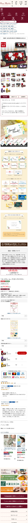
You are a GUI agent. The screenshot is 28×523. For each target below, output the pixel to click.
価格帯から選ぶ (6, 31)
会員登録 (13, 18)
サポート (14, 519)
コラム (16, 14)
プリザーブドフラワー (14, 23)
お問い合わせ (26, 3)
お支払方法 (14, 511)
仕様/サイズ (14, 96)
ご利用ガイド (16, 3)
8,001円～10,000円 (13, 31)
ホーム (2, 14)
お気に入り (23, 14)
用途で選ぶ (5, 26)
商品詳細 (5, 96)
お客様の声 (9, 14)
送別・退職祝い (11, 28)
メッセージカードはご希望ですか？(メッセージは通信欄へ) (8, 300)
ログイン (3, 18)
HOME (1, 23)
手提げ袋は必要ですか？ (6, 343)
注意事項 (23, 96)
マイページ (14, 515)
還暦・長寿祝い (11, 26)
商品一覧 (12, 4)
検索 (14, 22)
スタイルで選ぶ (6, 23)
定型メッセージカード (6, 318)
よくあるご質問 (20, 3)
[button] (2, 449)
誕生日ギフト (5, 33)
